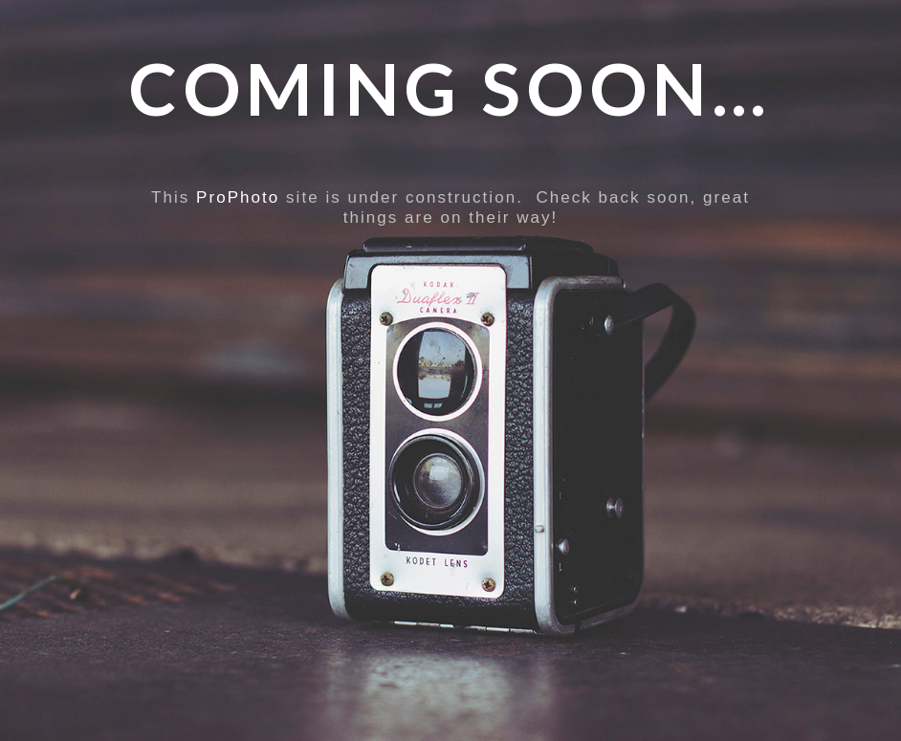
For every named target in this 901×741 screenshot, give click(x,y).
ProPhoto (237, 197)
